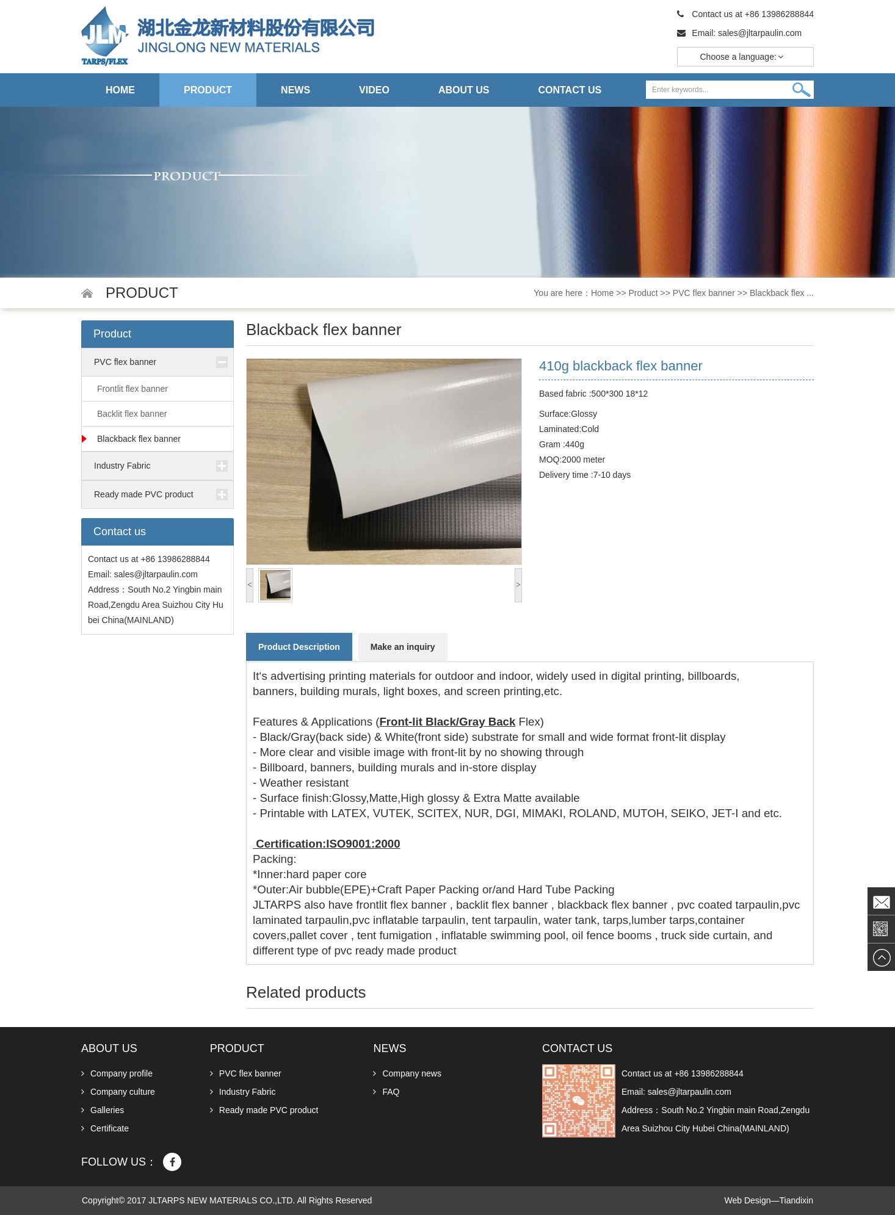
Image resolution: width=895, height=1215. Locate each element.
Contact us (569, 90)
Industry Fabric (122, 465)
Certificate (105, 1128)
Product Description (299, 647)
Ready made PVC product (144, 494)
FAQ (386, 1092)
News (295, 90)
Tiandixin (796, 1200)
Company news (407, 1073)
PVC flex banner (704, 293)
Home (120, 90)
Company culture (118, 1092)
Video (374, 90)
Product (208, 90)
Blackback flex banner (139, 439)
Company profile (117, 1073)
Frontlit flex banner (132, 389)
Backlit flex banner (132, 414)
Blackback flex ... (782, 293)
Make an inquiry (403, 647)
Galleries (102, 1110)
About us (464, 90)
